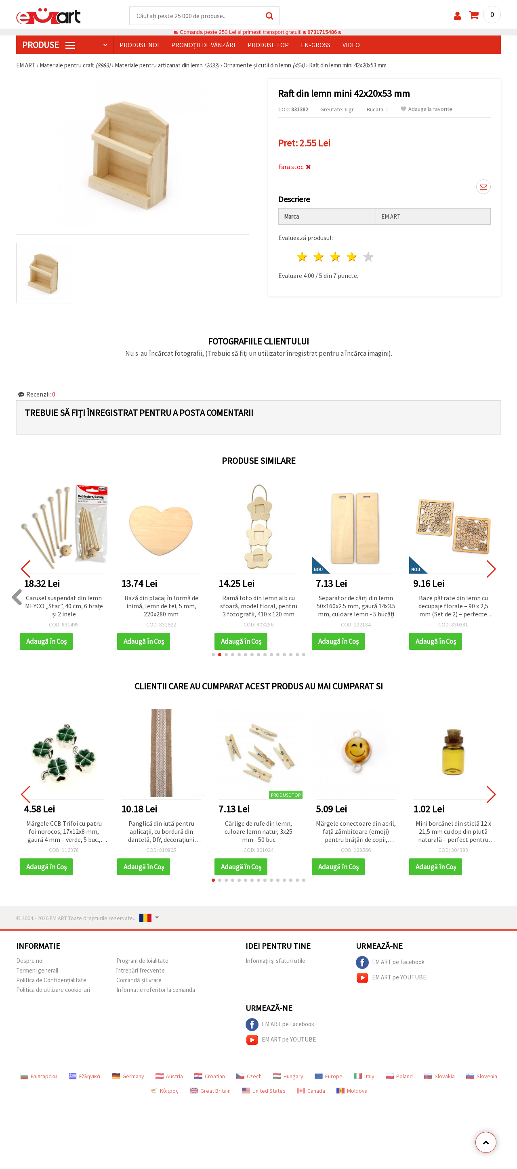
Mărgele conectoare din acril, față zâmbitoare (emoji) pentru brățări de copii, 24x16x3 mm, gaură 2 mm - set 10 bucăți (356, 832)
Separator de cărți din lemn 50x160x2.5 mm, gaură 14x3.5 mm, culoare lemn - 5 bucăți (356, 606)
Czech (249, 1076)
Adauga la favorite (426, 109)
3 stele (336, 256)
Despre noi (30, 960)
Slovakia (439, 1076)
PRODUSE (48, 44)
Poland (399, 1076)
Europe (329, 1076)
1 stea (302, 256)
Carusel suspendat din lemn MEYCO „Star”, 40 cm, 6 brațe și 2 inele (64, 606)
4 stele (352, 256)
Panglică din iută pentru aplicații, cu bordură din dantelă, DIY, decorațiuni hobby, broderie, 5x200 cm (161, 832)
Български (38, 1076)
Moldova (352, 1091)
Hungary (288, 1076)
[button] (213, 654)
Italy (364, 1076)
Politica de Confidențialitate (51, 980)
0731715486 (322, 32)
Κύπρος (164, 1091)
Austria (169, 1076)
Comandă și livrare (139, 980)
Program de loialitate (142, 960)
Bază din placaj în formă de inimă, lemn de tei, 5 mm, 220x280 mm (161, 606)
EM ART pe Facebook (390, 962)
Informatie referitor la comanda (155, 990)
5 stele (368, 256)
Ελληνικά (85, 1076)
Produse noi (139, 45)
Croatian (209, 1076)
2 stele (319, 256)
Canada (311, 1091)
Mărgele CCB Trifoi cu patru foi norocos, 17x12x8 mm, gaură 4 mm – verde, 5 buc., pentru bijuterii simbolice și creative (64, 832)
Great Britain (210, 1091)
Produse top (268, 45)
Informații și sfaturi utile (275, 960)
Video (351, 45)
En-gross (315, 45)
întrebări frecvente (140, 970)
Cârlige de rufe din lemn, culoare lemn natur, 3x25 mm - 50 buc (258, 831)
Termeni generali (37, 970)
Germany (128, 1076)
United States (264, 1091)
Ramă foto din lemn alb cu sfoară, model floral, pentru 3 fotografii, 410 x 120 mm (258, 606)
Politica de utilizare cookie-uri (53, 990)
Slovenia (481, 1076)
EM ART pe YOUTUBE (391, 977)
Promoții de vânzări (203, 45)
